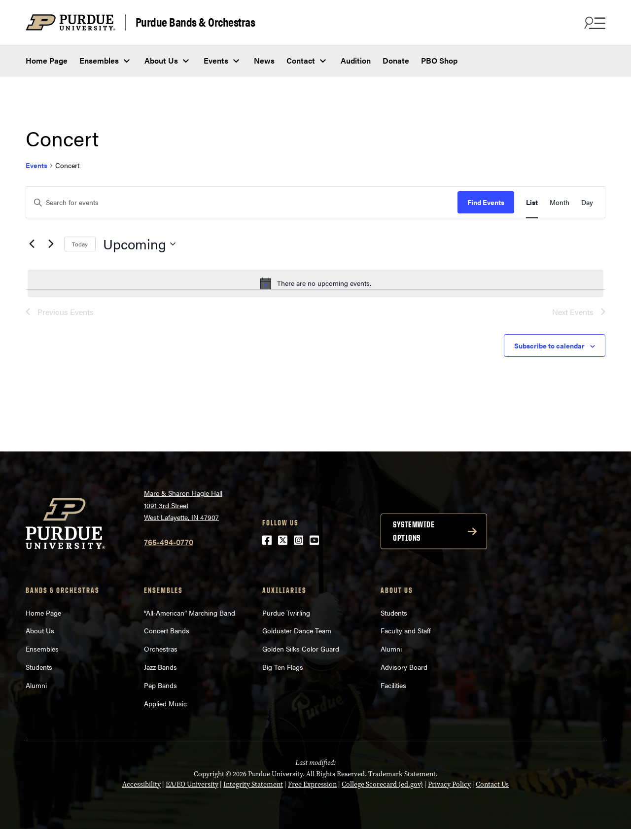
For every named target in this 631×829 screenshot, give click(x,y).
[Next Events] (51, 244)
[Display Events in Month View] (559, 202)
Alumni (36, 685)
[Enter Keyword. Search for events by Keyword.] (241, 202)
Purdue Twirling (286, 613)
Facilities (393, 685)
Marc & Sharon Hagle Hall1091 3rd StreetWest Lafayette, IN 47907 (183, 505)
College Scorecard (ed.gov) (382, 784)
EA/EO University (192, 784)
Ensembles (99, 60)
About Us (161, 60)
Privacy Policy (449, 784)
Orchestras (160, 649)
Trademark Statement (402, 774)
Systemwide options (413, 531)
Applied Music (165, 703)
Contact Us (492, 784)
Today (80, 244)
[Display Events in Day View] (587, 202)
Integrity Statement (253, 784)
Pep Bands (160, 685)
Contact (300, 60)
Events (216, 60)
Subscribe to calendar (549, 345)
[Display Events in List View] (532, 202)
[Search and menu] (593, 23)
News (264, 60)
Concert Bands (166, 630)
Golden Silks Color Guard (300, 649)
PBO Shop (439, 60)
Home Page (47, 60)
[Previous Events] (31, 244)
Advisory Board (404, 667)
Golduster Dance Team (296, 630)
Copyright (209, 774)
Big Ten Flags (282, 667)
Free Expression (312, 784)
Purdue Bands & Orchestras (195, 22)
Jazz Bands (160, 667)
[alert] (315, 283)
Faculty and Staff (406, 630)
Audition (356, 60)
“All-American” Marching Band (189, 613)
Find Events (485, 202)
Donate (396, 60)
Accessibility (141, 784)
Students (39, 667)
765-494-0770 (168, 542)
